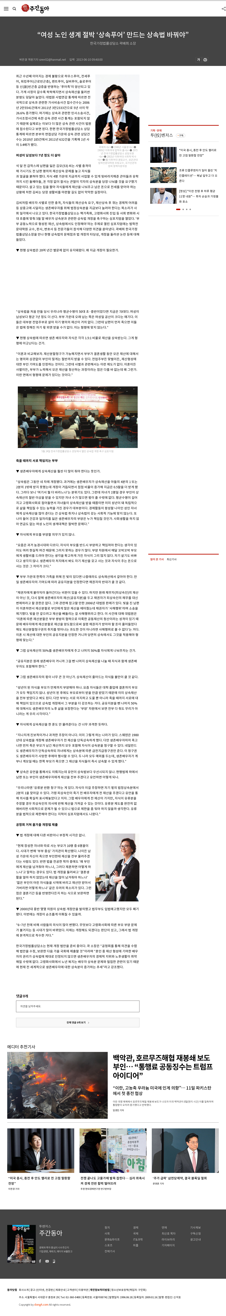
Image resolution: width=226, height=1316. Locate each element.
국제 (135, 1233)
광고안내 (195, 1239)
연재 (164, 1227)
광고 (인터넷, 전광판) (42, 1290)
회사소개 (24, 1290)
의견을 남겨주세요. (30, 1006)
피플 (135, 1245)
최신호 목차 (169, 1233)
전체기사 (110, 1251)
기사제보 (195, 1227)
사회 (107, 1233)
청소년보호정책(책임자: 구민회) (128, 1290)
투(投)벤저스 (161, 135)
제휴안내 (60, 1290)
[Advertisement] (69, 280)
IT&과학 (138, 1239)
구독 (181, 135)
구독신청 (195, 1233)
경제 (135, 1227)
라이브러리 (168, 1239)
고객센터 (72, 1290)
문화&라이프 (112, 1239)
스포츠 (108, 1245)
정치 (107, 1227)
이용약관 (83, 1290)
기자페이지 (168, 1245)
